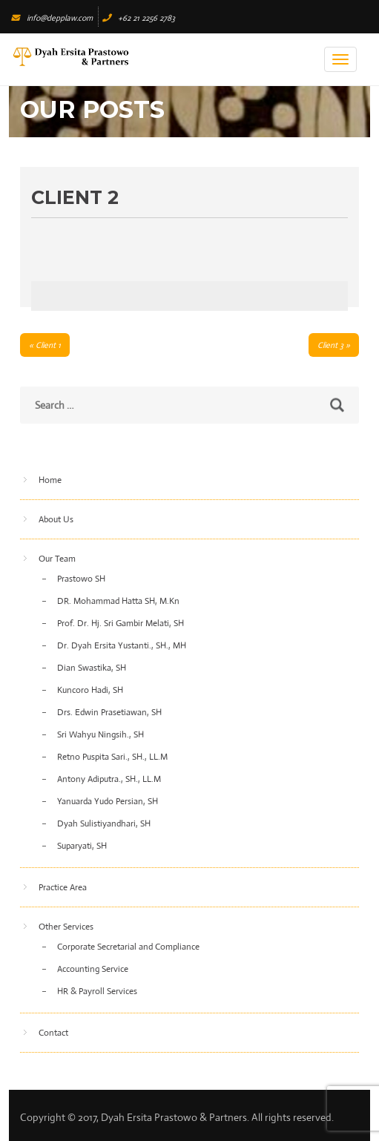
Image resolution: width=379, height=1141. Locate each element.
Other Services (66, 927)
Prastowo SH (81, 579)
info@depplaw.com (52, 18)
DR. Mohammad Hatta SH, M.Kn (118, 601)
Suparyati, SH (82, 846)
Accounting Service (92, 969)
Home (50, 480)
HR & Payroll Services (97, 991)
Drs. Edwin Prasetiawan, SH (109, 712)
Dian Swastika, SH (91, 668)
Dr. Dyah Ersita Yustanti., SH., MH (121, 645)
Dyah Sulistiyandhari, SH (104, 823)
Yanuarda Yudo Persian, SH (107, 801)
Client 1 (48, 345)
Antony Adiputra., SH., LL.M (109, 779)
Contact (53, 1033)
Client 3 (330, 345)
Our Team (57, 559)
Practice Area (63, 887)
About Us (56, 519)
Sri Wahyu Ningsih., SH (100, 734)
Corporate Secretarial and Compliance (128, 947)
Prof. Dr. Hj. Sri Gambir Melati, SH (120, 623)
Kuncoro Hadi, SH (90, 690)
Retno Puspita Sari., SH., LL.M (112, 757)
